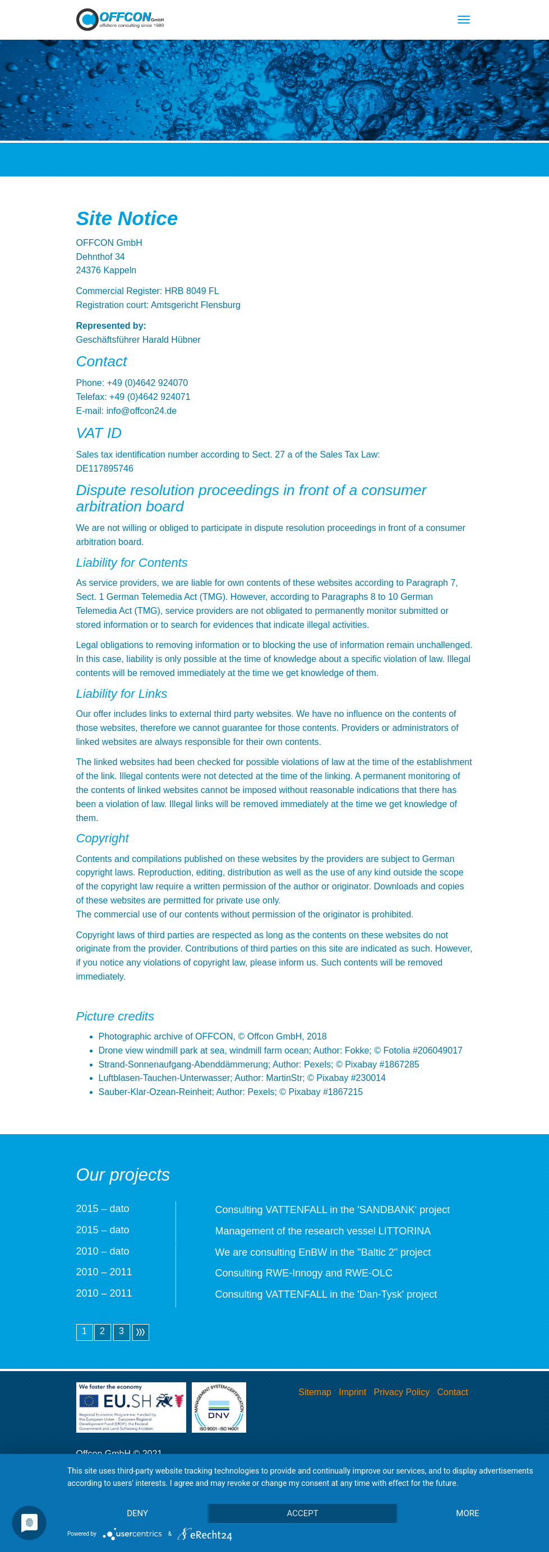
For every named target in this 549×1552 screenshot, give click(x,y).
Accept (302, 1513)
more (467, 1513)
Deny (137, 1513)
